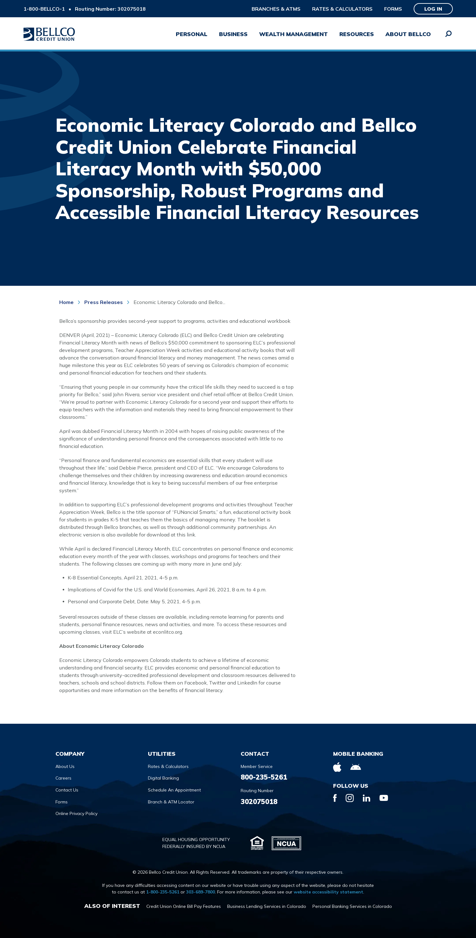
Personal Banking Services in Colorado (352, 906)
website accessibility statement (328, 892)
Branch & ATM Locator (171, 802)
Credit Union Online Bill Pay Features (183, 906)
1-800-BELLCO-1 (44, 9)
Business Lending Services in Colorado (266, 906)
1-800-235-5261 (162, 892)
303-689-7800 (200, 892)
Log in (433, 9)
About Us (65, 766)
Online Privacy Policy (76, 813)
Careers (63, 778)
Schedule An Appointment (174, 790)
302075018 (259, 801)
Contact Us (66, 790)
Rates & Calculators (342, 9)
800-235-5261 (264, 777)
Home (67, 302)
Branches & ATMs (276, 9)
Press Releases (103, 302)
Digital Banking (163, 778)
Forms (393, 9)
